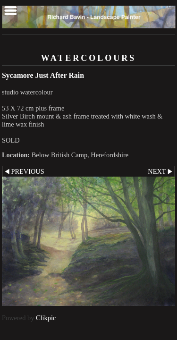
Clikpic (46, 318)
